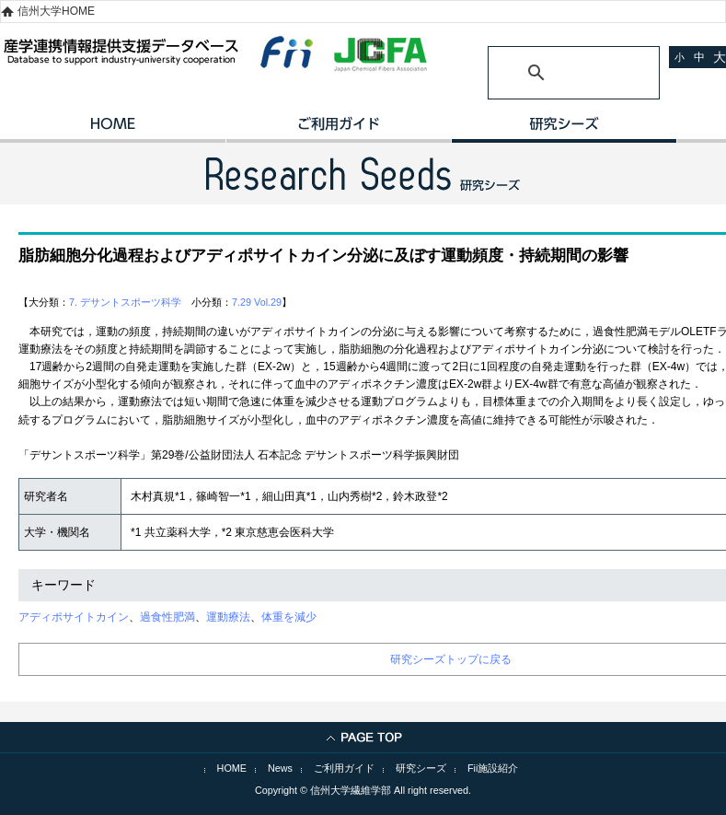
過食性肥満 (167, 617)
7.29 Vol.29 (257, 302)
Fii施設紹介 (492, 768)
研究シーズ (563, 130)
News (280, 768)
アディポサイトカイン (73, 617)
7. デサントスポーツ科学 (125, 302)
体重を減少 (289, 617)
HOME (112, 130)
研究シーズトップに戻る (451, 659)
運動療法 (228, 617)
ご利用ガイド (338, 130)
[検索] (551, 73)
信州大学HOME (56, 11)
